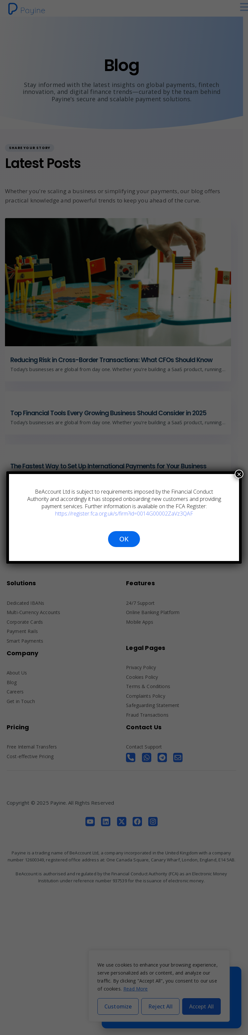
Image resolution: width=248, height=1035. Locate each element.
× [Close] (239, 474)
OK (124, 538)
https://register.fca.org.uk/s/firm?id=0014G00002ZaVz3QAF (124, 513)
